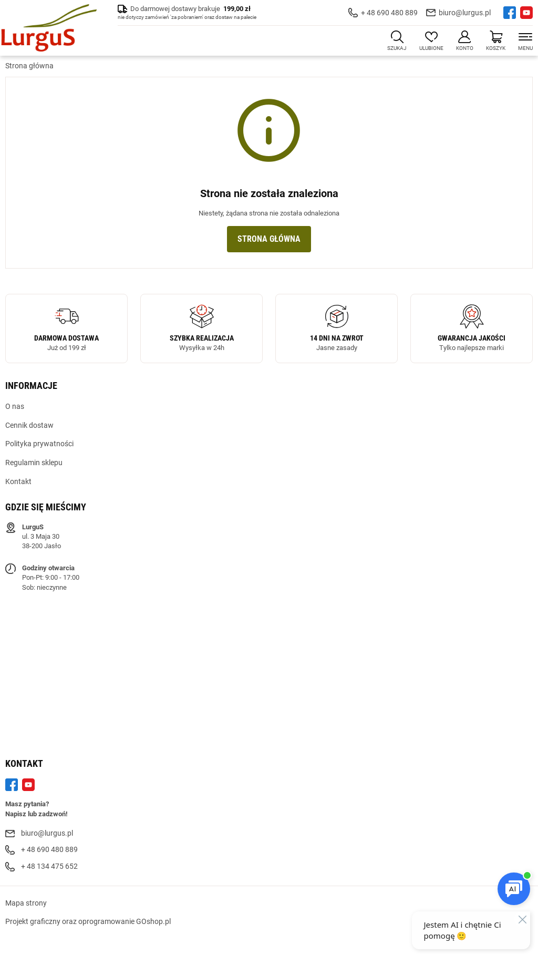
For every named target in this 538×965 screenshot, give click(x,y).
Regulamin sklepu (34, 462)
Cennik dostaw (29, 425)
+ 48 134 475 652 (49, 866)
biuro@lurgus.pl (465, 12)
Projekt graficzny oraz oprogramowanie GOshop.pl (88, 921)
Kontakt (18, 481)
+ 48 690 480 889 (389, 12)
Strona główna (29, 65)
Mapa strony (26, 903)
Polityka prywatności (39, 443)
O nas (14, 406)
